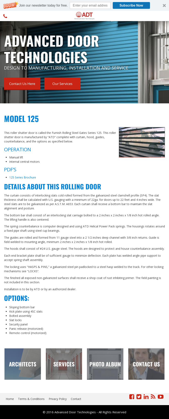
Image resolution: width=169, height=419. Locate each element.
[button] (84, 5)
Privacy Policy (58, 399)
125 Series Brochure (22, 177)
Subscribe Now (131, 5)
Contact (76, 399)
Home (10, 399)
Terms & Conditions (31, 399)
